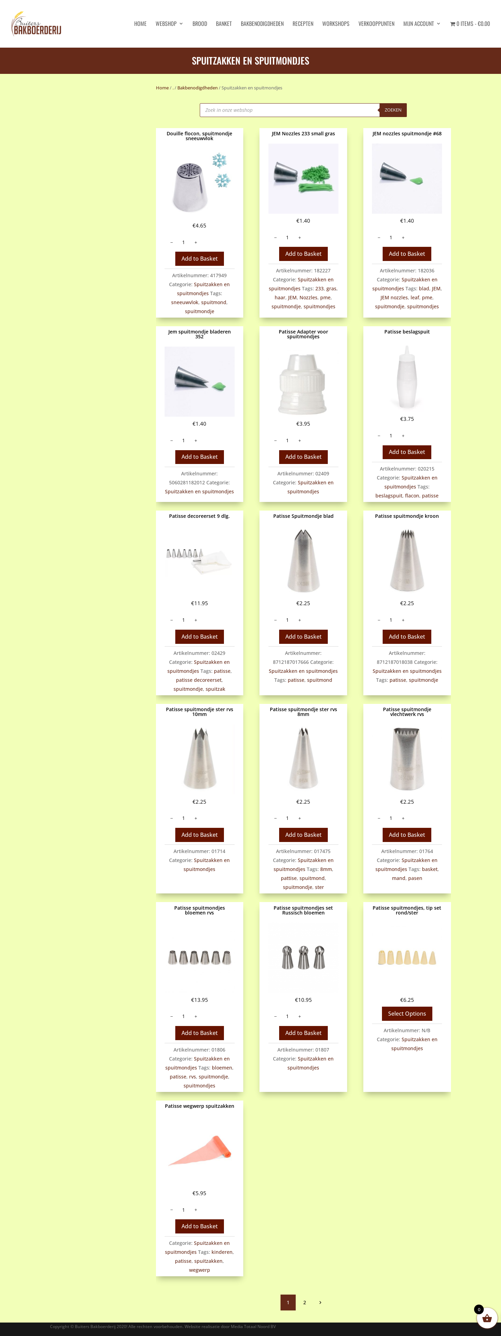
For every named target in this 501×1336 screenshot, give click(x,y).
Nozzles (308, 297)
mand (398, 878)
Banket (224, 24)
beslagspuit (388, 495)
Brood (200, 24)
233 (319, 288)
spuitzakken (208, 1261)
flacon (412, 495)
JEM (292, 297)
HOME (140, 24)
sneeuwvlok (184, 302)
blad (424, 288)
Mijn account (418, 24)
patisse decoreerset (199, 680)
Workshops (336, 24)
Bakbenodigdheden (262, 24)
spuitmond (213, 302)
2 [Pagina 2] (304, 1302)
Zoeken (393, 110)
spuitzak (215, 689)
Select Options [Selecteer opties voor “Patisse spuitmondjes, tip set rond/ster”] (407, 1013)
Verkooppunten (376, 24)
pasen (415, 878)
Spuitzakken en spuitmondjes (199, 491)
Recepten (303, 24)
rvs (192, 1076)
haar (280, 297)
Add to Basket (199, 258)
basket (430, 869)
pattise (289, 878)
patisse (430, 495)
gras (331, 288)
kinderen (222, 1252)
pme (325, 297)
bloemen (222, 1067)
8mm (326, 869)
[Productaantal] (184, 242)
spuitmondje (199, 311)
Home (162, 88)
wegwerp (199, 1270)
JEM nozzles (394, 297)
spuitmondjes (319, 306)
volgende (320, 1302)
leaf (415, 297)
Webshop (166, 24)
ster (319, 887)
